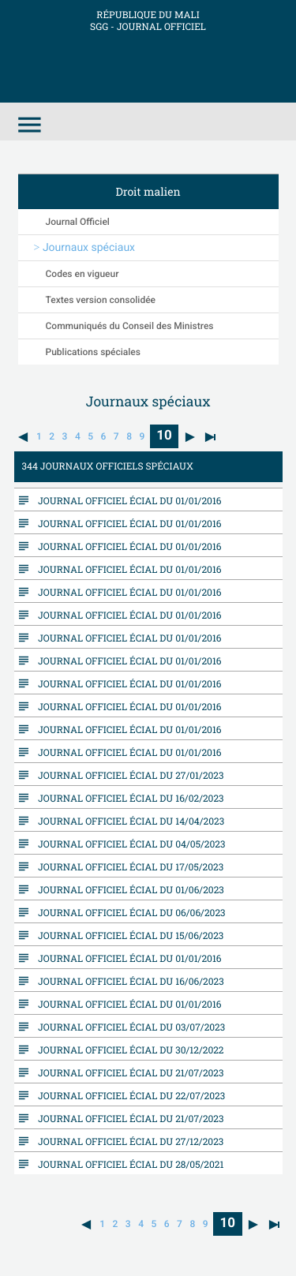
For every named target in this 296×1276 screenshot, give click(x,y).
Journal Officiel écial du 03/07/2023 (128, 1027)
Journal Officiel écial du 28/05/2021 (127, 1164)
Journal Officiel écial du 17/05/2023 (127, 866)
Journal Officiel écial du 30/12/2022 (127, 1049)
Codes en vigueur (82, 273)
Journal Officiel (78, 221)
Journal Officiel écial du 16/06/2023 (127, 981)
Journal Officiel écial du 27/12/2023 (127, 1141)
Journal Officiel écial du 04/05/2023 (128, 843)
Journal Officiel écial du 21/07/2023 (127, 1072)
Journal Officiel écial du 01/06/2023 (127, 889)
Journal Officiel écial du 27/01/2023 (127, 775)
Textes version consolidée (101, 299)
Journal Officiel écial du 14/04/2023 (127, 821)
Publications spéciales (93, 351)
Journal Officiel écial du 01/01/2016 (126, 500)
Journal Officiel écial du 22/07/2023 (128, 1095)
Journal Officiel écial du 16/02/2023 (127, 798)
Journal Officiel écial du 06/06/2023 (128, 912)
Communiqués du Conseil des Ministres (130, 325)
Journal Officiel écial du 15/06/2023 (127, 935)
